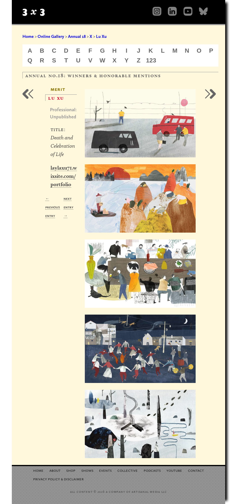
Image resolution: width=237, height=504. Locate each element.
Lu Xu (101, 36)
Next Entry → (68, 207)
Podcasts (152, 470)
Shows (87, 470)
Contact (196, 470)
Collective (127, 470)
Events (105, 470)
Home (28, 36)
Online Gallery (51, 36)
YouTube (174, 470)
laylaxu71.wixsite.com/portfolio (64, 176)
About (55, 470)
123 (151, 60)
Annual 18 (77, 36)
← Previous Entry (52, 207)
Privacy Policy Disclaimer (58, 478)
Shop (70, 470)
